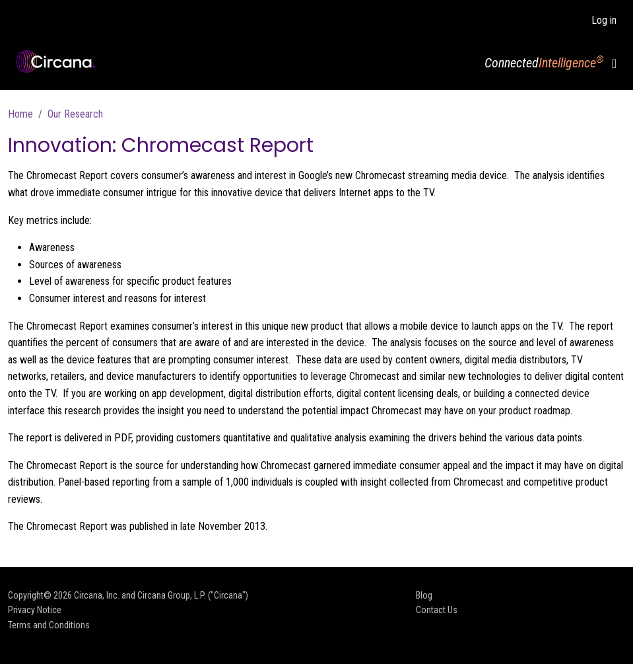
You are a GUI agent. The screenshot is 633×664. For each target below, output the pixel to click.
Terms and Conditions (49, 625)
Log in (603, 20)
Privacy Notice (34, 610)
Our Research (75, 114)
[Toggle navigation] (614, 63)
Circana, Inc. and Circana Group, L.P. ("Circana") (161, 595)
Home (20, 114)
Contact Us (436, 610)
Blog (424, 595)
